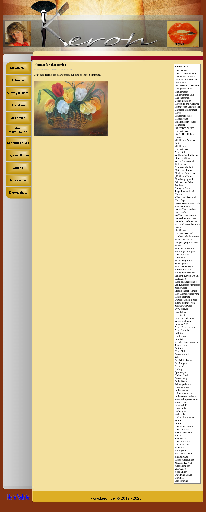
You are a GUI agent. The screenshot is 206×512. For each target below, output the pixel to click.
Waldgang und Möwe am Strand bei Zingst (187, 156)
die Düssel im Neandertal (187, 85)
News (54, 69)
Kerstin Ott (180, 315)
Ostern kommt (182, 354)
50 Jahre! (179, 447)
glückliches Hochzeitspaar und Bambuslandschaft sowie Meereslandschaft (187, 235)
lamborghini (181, 411)
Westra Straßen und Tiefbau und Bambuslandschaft (184, 164)
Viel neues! (180, 438)
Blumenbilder (181, 456)
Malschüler (180, 414)
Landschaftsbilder (183, 115)
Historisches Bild (183, 432)
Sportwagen (180, 372)
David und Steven (183, 474)
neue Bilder (180, 311)
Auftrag (178, 369)
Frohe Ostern (181, 381)
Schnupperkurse (183, 384)
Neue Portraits (182, 254)
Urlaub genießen (183, 100)
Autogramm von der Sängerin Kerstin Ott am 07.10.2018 (187, 275)
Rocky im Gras (182, 188)
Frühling (179, 333)
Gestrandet (180, 257)
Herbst (178, 112)
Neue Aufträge (182, 387)
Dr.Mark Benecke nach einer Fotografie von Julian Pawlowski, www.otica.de (186, 304)
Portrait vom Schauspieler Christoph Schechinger (187, 108)
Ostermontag (181, 378)
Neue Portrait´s (182, 441)
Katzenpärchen (182, 97)
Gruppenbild (181, 405)
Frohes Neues (181, 390)
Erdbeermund (181, 480)
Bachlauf (179, 366)
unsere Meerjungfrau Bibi (187, 203)
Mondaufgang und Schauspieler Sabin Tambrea (184, 182)
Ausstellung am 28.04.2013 (182, 467)
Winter (178, 357)
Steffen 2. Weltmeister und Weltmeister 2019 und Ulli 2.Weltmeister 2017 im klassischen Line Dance (187, 221)
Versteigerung (181, 263)
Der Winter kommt (184, 360)
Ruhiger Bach (181, 91)
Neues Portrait (182, 429)
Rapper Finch (181, 118)
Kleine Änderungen (184, 459)
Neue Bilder (181, 70)
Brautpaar (179, 477)
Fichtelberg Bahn (183, 260)
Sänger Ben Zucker (184, 127)
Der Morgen (181, 363)
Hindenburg (180, 336)
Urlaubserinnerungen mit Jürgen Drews (187, 343)
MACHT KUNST (183, 462)
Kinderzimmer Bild (184, 94)
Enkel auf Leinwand (185, 318)
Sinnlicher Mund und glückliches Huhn (185, 175)
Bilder (178, 435)
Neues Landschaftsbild (186, 73)
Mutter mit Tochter (184, 170)
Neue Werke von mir (185, 327)
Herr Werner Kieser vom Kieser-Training (187, 295)
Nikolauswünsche (183, 393)
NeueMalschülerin (184, 426)
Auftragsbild (181, 450)
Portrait (178, 423)
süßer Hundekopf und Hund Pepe (185, 199)
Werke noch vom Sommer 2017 (183, 322)
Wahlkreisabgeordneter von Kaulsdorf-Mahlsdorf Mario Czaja (187, 284)
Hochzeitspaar (182, 131)
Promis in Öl (181, 339)
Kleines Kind (181, 375)
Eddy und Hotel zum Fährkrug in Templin (185, 250)
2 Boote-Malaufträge (185, 76)
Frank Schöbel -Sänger (186, 290)
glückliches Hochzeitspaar (182, 147)
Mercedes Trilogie (184, 266)
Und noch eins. (182, 444)
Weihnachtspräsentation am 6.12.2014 (186, 401)
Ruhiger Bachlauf (183, 88)
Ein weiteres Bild (183, 453)
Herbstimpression (183, 269)
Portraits (179, 348)
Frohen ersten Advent (185, 396)
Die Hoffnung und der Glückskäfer (185, 211)
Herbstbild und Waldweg (187, 103)
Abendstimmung (183, 206)
